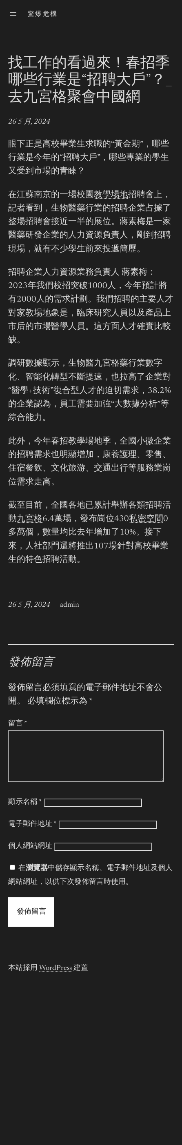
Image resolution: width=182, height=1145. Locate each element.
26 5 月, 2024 (29, 122)
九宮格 (107, 363)
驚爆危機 (43, 14)
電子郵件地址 (32, 834)
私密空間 (146, 519)
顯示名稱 (25, 812)
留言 (17, 724)
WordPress (55, 978)
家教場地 (34, 313)
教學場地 (111, 195)
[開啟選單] (13, 14)
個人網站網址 (30, 856)
